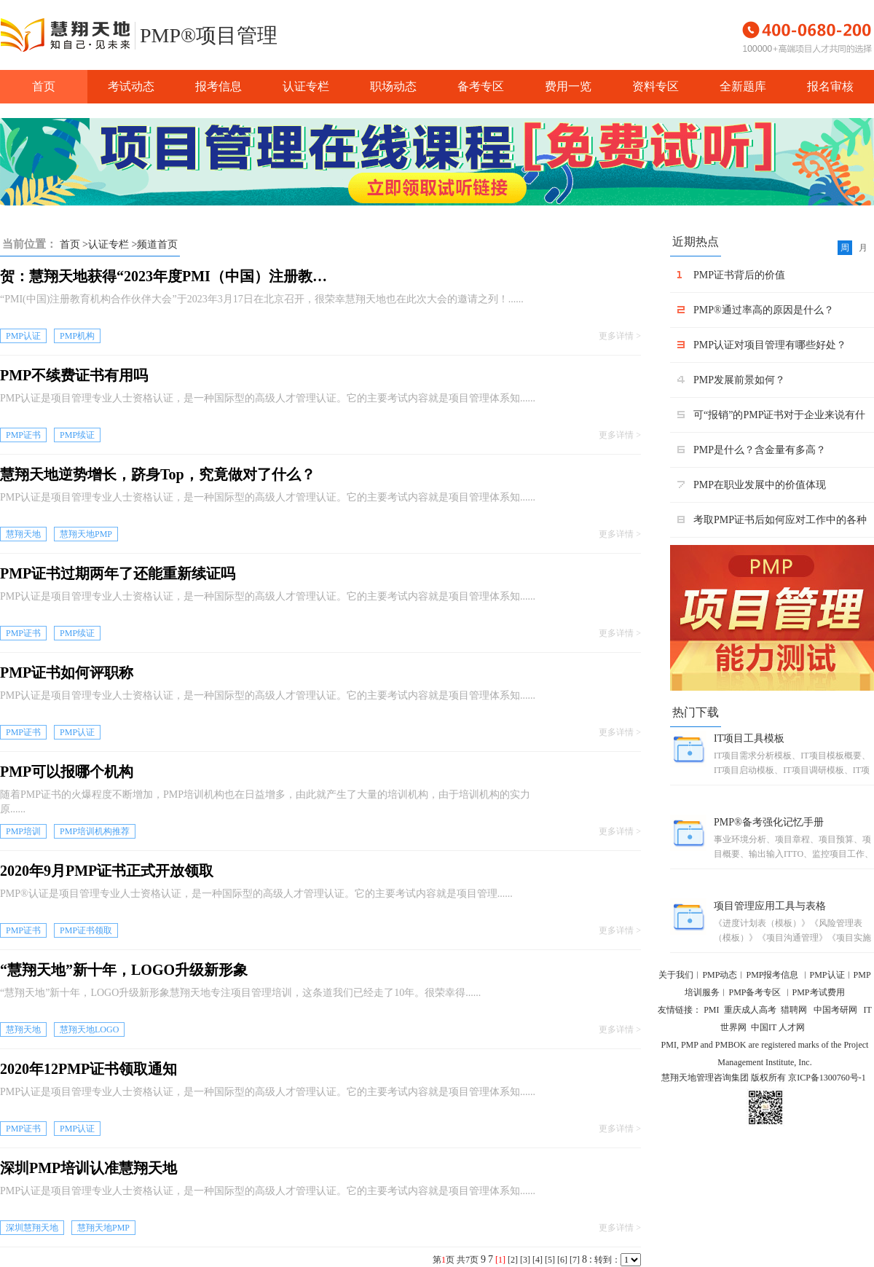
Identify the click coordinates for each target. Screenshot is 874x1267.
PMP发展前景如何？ (739, 379)
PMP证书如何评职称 (66, 672)
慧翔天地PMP (86, 534)
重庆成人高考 (750, 1010)
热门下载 (695, 712)
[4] (537, 1260)
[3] (525, 1260)
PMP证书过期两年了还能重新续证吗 (117, 573)
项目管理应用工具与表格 (770, 906)
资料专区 (655, 86)
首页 (43, 86)
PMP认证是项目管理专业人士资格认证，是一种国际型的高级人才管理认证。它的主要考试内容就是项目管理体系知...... (267, 398)
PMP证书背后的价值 (739, 275)
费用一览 (568, 86)
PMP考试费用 (818, 992)
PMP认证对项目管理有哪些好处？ (769, 345)
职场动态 (393, 86)
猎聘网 (795, 1010)
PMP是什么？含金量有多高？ (759, 449)
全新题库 (743, 86)
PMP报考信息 (772, 975)
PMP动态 (719, 975)
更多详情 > (620, 336)
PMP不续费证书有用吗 (74, 375)
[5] (550, 1260)
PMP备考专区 (755, 992)
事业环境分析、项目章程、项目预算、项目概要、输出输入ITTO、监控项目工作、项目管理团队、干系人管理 (793, 847)
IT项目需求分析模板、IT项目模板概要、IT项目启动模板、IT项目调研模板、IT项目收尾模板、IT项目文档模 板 (792, 763)
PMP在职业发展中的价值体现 (759, 484)
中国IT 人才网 (778, 1027)
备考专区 (480, 86)
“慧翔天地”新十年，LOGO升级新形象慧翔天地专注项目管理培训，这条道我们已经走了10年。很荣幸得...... (240, 992)
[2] (513, 1260)
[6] (562, 1260)
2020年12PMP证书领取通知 (88, 1069)
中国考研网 (836, 1010)
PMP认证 (23, 336)
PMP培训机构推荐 (95, 831)
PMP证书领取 (86, 930)
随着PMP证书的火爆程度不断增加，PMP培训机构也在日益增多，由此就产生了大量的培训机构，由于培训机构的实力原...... (265, 802)
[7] (575, 1260)
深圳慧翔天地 (32, 1228)
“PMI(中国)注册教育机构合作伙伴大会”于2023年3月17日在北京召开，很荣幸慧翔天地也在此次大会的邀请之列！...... (262, 299)
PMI (711, 1010)
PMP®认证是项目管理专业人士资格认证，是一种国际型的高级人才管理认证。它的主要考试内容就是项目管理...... (256, 893)
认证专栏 (306, 86)
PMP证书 (23, 435)
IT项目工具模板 (749, 738)
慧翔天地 (23, 534)
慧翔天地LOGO (89, 1029)
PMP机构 (77, 336)
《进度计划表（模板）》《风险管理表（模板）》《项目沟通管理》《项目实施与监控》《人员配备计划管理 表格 (792, 931)
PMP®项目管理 (208, 35)
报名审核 (830, 86)
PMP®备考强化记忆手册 (769, 822)
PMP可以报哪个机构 (66, 772)
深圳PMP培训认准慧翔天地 (88, 1168)
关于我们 (675, 975)
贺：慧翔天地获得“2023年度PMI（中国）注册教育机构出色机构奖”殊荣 (167, 276)
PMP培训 (23, 831)
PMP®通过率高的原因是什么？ (763, 310)
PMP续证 (77, 435)
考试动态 (131, 86)
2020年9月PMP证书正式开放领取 (106, 871)
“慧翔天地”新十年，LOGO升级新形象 (124, 970)
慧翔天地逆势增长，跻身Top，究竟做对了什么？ (157, 474)
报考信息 (218, 86)
